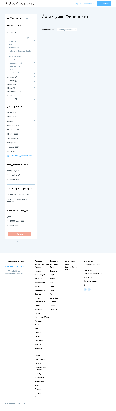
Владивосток (40, 290)
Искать (19, 234)
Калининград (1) (15, 56)
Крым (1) (12, 60)
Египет (37, 306)
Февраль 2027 (13, 147)
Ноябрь (53, 306)
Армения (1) (12, 81)
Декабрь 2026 (13, 138)
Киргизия (38, 332)
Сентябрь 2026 (13, 125)
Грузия (37, 298)
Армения (38, 278)
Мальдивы (39, 344)
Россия (38, 267)
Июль (52, 290)
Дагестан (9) (14, 48)
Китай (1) (11, 95)
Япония (37, 385)
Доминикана (40, 302)
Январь (52, 267)
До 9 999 (11, 217)
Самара (38, 363)
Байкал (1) (13, 44)
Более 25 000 (13, 225)
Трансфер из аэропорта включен (17, 200)
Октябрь (53, 302)
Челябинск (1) (14, 73)
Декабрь (53, 309)
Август (52, 294)
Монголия (39, 352)
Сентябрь (54, 298)
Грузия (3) (11, 84)
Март (52, 275)
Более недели (13, 179)
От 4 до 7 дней (13, 175)
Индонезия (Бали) (42, 317)
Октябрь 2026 (13, 130)
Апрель (53, 278)
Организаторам (90, 281)
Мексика (38, 348)
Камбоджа (39, 325)
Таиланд (38, 374)
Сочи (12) (12, 69)
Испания (38, 321)
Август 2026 (12, 121)
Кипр (37, 329)
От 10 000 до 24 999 (15, 221)
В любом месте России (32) (19, 38)
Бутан (37, 286)
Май (51, 282)
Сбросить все (21, 242)
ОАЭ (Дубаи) (40, 359)
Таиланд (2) (12, 99)
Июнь (52, 286)
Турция (38, 393)
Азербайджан (40, 275)
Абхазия (38, 271)
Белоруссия (40, 282)
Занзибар (38, 309)
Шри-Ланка (39, 381)
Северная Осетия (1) (16, 66)
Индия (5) (11, 88)
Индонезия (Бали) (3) (16, 92)
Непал (37, 356)
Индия (37, 313)
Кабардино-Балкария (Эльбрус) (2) (21, 52)
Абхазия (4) (12, 77)
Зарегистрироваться (84, 4)
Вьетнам (38, 294)
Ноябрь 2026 (12, 134)
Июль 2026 (11, 117)
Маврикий (39, 340)
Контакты (88, 277)
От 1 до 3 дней (13, 171)
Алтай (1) (12, 41)
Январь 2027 (12, 142)
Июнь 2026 (11, 112)
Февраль (53, 271)
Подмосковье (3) (15, 63)
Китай (37, 336)
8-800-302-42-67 (14, 266)
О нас (86, 285)
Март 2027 (11, 151)
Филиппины (39, 377)
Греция (38, 389)
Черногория (39, 397)
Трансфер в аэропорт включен (20, 194)
